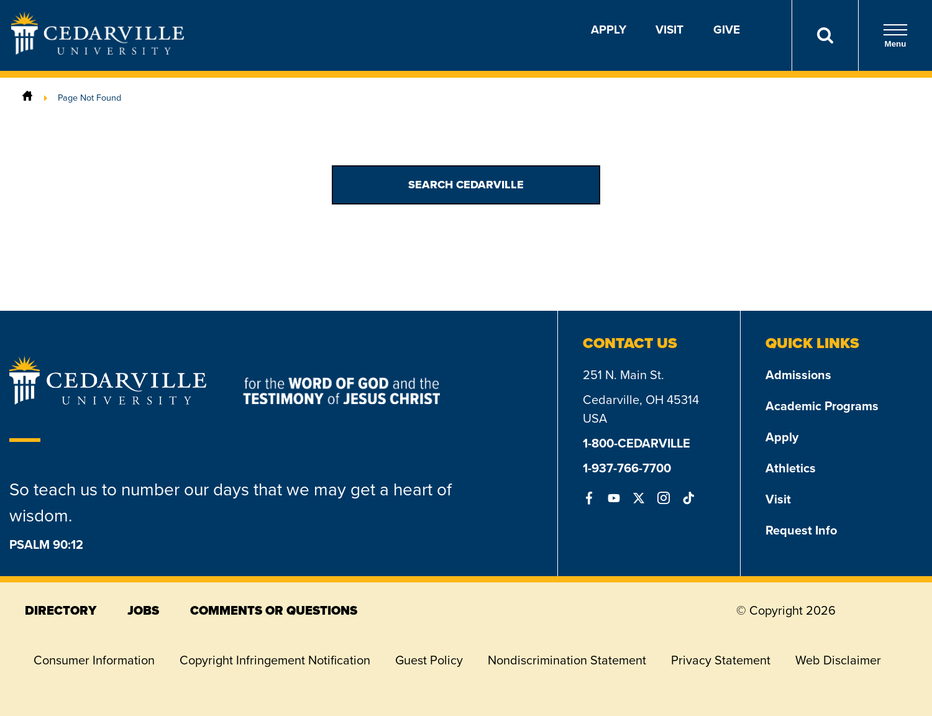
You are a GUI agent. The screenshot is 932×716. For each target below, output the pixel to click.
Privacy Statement (720, 660)
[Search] (825, 35)
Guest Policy (429, 660)
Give (726, 30)
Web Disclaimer (838, 660)
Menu (895, 35)
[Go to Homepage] (97, 51)
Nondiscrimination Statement (567, 660)
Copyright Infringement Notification (275, 660)
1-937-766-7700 (627, 468)
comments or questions (273, 610)
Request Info (801, 530)
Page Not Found (89, 97)
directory (60, 610)
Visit (669, 30)
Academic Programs (822, 406)
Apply (608, 30)
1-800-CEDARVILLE (636, 443)
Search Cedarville (466, 185)
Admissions (798, 374)
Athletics (790, 468)
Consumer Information (94, 660)
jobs (143, 610)
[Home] (27, 97)
